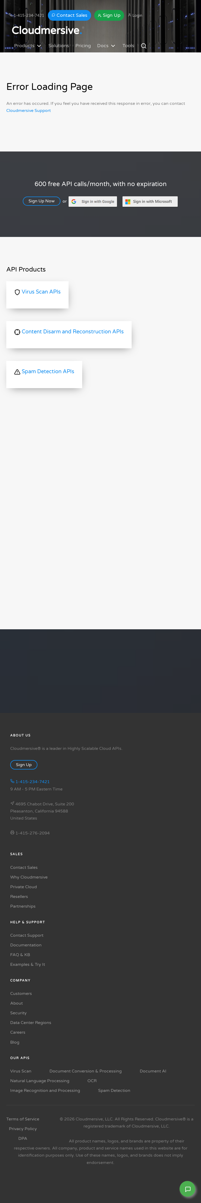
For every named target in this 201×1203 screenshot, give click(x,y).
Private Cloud (23, 887)
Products (28, 46)
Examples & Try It (27, 964)
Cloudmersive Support (28, 110)
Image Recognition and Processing (45, 1090)
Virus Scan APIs (37, 292)
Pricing (83, 45)
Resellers (19, 896)
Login (135, 15)
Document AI (153, 1071)
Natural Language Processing (39, 1080)
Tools (128, 45)
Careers (17, 1032)
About (16, 1003)
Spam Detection (114, 1090)
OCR (92, 1080)
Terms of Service (22, 1119)
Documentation (26, 945)
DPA (22, 1138)
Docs (106, 46)
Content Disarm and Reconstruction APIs (68, 332)
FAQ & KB (20, 954)
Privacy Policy (23, 1128)
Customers (21, 993)
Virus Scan (20, 1071)
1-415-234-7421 (26, 15)
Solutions (58, 45)
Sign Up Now (45, 201)
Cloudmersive (47, 30)
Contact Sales (69, 15)
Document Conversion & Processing (85, 1071)
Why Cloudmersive (29, 877)
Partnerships (23, 906)
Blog (14, 1042)
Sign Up (109, 15)
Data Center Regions (30, 1022)
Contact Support (26, 935)
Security (18, 1013)
